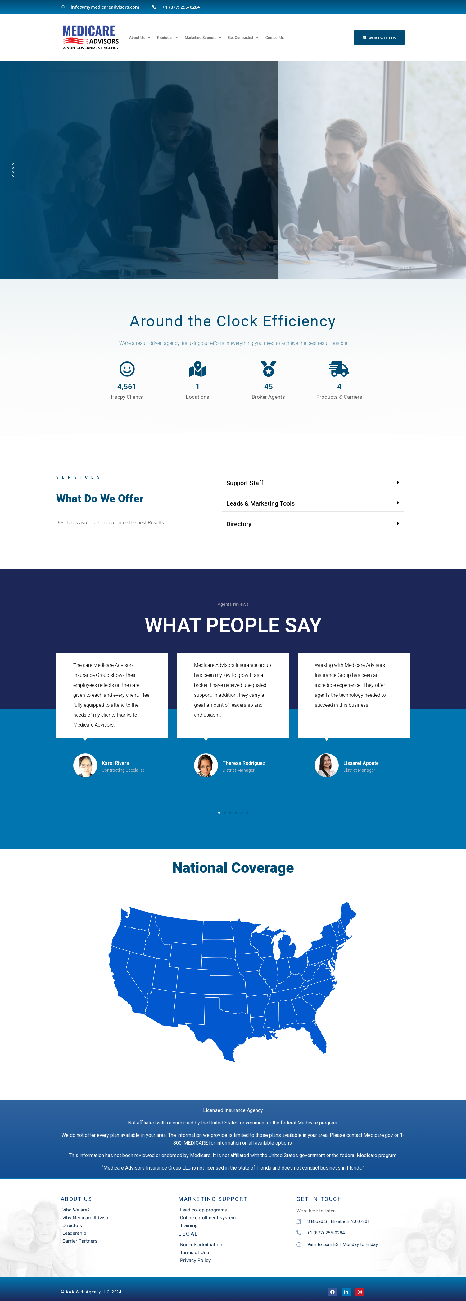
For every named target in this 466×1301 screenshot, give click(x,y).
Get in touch (319, 1199)
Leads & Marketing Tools (260, 503)
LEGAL (188, 1233)
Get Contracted (243, 38)
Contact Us (274, 37)
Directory (238, 524)
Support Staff (244, 483)
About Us (139, 38)
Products (167, 38)
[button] (313, 483)
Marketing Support (203, 38)
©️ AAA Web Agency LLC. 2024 (91, 1292)
